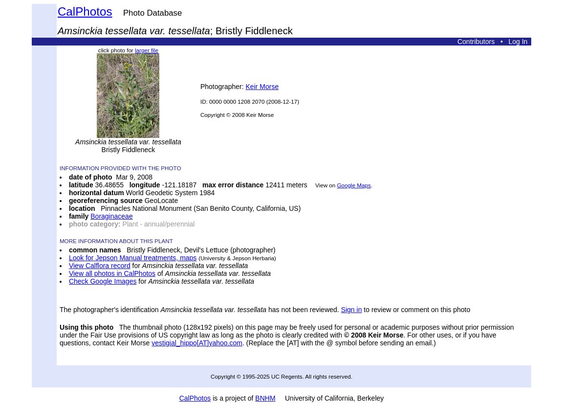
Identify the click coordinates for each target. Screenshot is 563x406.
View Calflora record (99, 266)
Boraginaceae (111, 216)
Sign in (351, 310)
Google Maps (354, 185)
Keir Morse (262, 86)
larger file (146, 50)
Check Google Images (103, 281)
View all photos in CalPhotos (112, 273)
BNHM (265, 398)
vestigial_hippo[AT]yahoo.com (197, 343)
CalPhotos (85, 11)
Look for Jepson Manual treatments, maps (132, 258)
